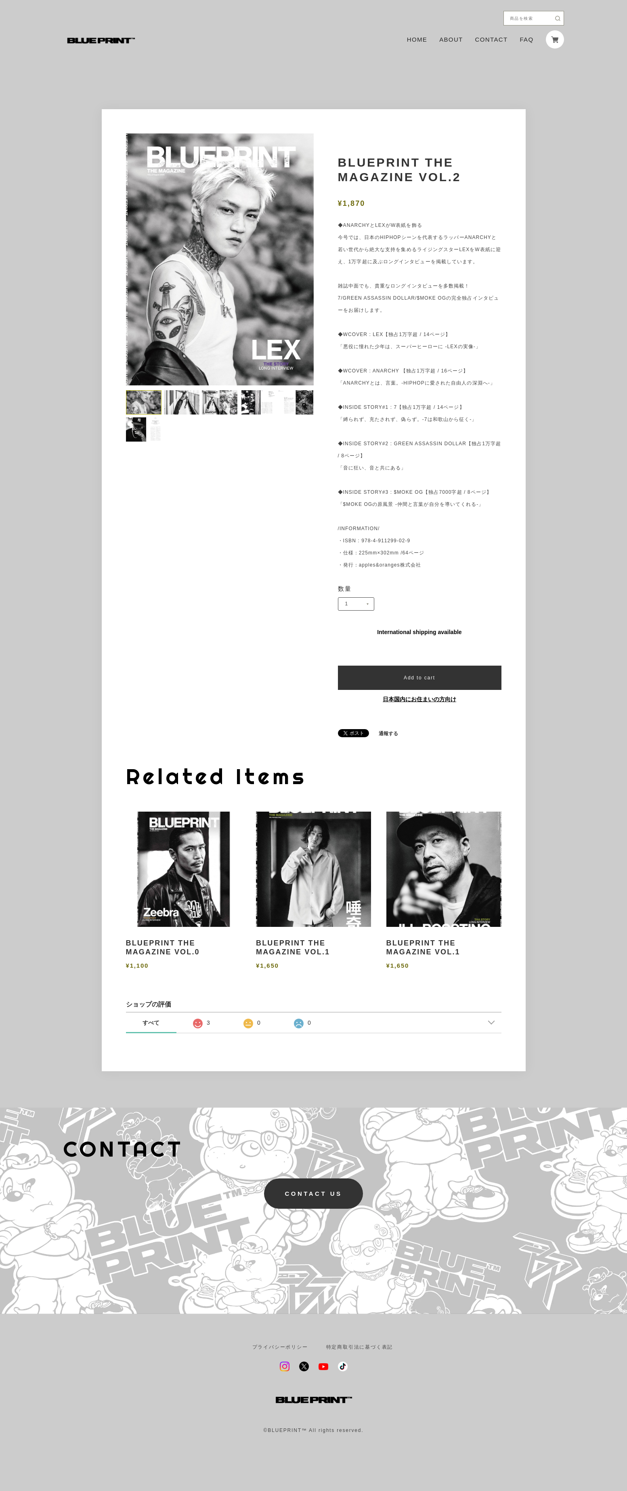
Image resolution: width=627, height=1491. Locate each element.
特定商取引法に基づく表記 (359, 1347)
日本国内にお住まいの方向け (419, 699)
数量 (345, 589)
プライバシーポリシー (280, 1347)
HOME (417, 39)
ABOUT (451, 39)
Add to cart (419, 678)
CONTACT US (313, 1193)
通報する (388, 733)
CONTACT (491, 39)
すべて (151, 1022)
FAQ (526, 39)
